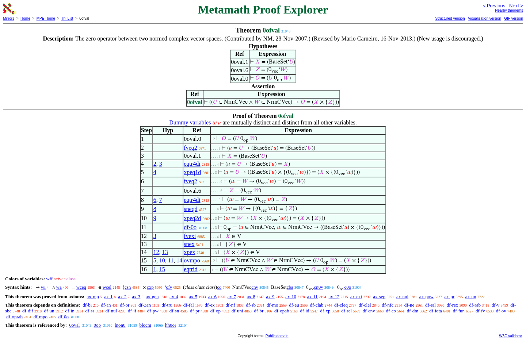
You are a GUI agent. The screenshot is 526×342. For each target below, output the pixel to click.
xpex (189, 252)
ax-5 (193, 296)
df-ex (209, 305)
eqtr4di (192, 164)
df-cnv (369, 311)
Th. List (67, 18)
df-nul (111, 311)
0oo (97, 325)
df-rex (452, 305)
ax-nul (402, 296)
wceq (81, 287)
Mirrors (8, 18)
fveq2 (190, 148)
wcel (107, 287)
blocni (146, 325)
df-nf (230, 305)
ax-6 (212, 296)
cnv (254, 287)
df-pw (153, 311)
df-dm (413, 311)
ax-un (470, 296)
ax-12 (334, 296)
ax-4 (173, 296)
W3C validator (510, 336)
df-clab (317, 305)
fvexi (190, 236)
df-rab (475, 305)
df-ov (501, 311)
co (219, 287)
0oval (74, 325)
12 (156, 252)
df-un (49, 311)
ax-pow (426, 296)
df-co (391, 311)
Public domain (277, 336)
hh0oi (170, 325)
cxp (150, 287)
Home (25, 18)
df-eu (294, 305)
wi (43, 287)
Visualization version (484, 18)
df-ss (89, 311)
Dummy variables (190, 122)
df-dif (27, 311)
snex (189, 244)
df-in (69, 311)
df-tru (166, 305)
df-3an (144, 305)
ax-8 (251, 296)
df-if (132, 311)
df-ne (409, 305)
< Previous (494, 5)
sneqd (190, 209)
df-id (304, 311)
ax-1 (108, 296)
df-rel (346, 311)
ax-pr (449, 296)
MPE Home (46, 18)
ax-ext (356, 296)
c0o (347, 287)
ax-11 (312, 296)
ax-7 (232, 296)
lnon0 (120, 325)
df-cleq (341, 305)
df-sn (174, 311)
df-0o (190, 227)
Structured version (450, 18)
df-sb (251, 305)
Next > (516, 5)
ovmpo (192, 260)
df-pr (194, 311)
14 (179, 260)
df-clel (365, 305)
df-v (496, 305)
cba (290, 287)
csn (128, 287)
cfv (169, 287)
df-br (258, 311)
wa (59, 287)
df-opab (281, 311)
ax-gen (152, 296)
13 (165, 252)
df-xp (325, 311)
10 (162, 260)
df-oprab (14, 316)
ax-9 (270, 296)
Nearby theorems (509, 10)
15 (162, 269)
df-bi (87, 305)
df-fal (188, 305)
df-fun (459, 311)
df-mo (272, 305)
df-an (106, 305)
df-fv (480, 311)
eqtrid (190, 269)
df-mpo (40, 316)
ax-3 (136, 296)
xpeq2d (192, 218)
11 (171, 260)
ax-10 (290, 296)
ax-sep (379, 296)
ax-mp (93, 296)
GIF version (513, 18)
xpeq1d (192, 172)
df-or (124, 305)
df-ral (430, 305)
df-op (215, 311)
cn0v (318, 287)
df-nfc (387, 305)
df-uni (237, 311)
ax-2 (122, 296)
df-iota (435, 311)
